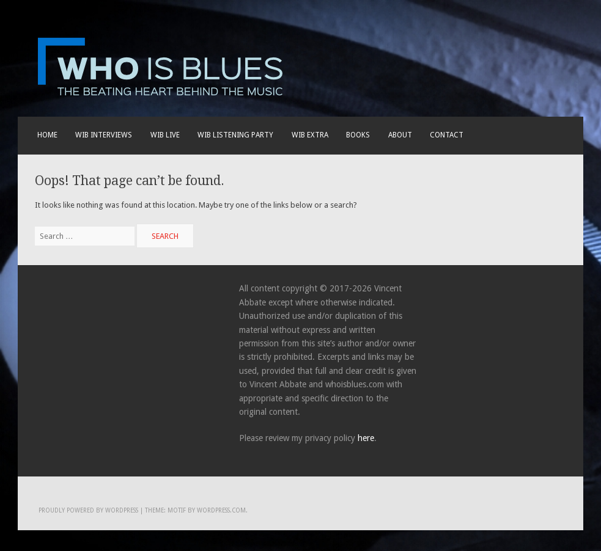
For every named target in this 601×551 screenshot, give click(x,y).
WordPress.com (221, 510)
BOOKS (358, 135)
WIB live (165, 135)
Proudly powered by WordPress (88, 510)
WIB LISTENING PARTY (235, 135)
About (400, 135)
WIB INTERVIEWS (103, 135)
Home (47, 135)
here (366, 438)
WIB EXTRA (310, 135)
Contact (446, 135)
